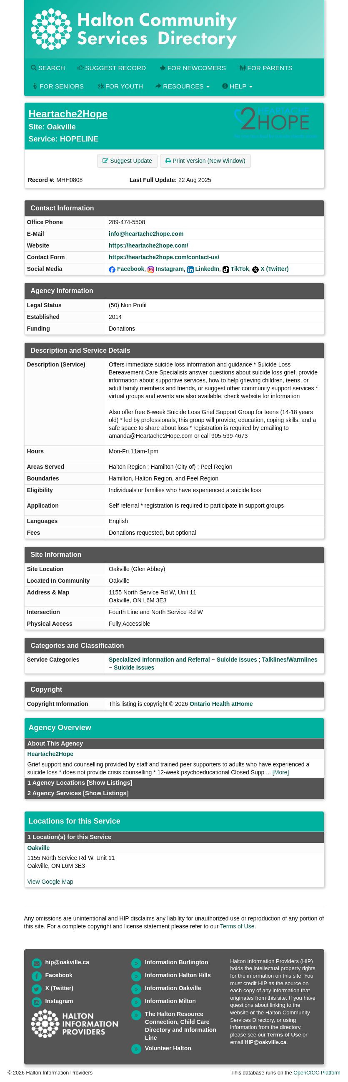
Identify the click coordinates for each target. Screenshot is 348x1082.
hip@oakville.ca (67, 962)
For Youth (119, 86)
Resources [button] (182, 86)
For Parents (265, 67)
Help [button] (237, 86)
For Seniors (57, 86)
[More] (281, 772)
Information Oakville (173, 988)
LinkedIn (207, 268)
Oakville (61, 127)
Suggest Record (112, 67)
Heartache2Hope (68, 113)
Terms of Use (237, 926)
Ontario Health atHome (221, 703)
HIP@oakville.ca (265, 1042)
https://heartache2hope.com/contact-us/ (164, 257)
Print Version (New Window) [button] (205, 160)
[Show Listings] (109, 782)
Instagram (170, 268)
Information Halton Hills (178, 975)
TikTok (240, 268)
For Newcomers (192, 67)
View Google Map (50, 881)
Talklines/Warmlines (290, 659)
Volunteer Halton (168, 1048)
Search (48, 67)
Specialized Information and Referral (159, 659)
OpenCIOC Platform (316, 1073)
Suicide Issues (237, 659)
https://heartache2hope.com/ (148, 245)
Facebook (130, 268)
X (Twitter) (274, 268)
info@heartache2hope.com (146, 233)
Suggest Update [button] (127, 160)
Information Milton (170, 1001)
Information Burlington (176, 962)
